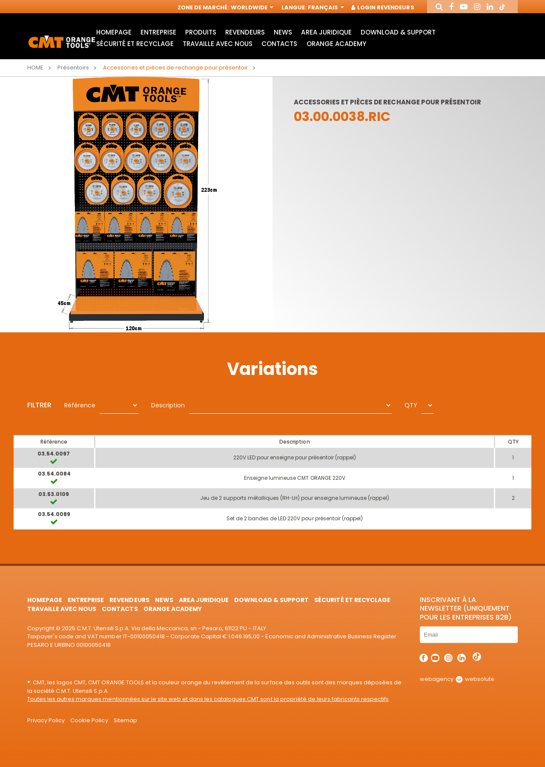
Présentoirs (73, 67)
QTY (410, 405)
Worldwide (251, 7)
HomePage (114, 32)
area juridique (326, 32)
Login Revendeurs (383, 7)
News (283, 32)
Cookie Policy (89, 720)
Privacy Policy (46, 720)
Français (325, 7)
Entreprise (158, 32)
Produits (200, 32)
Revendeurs (245, 32)
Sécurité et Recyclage (135, 43)
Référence (79, 405)
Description (168, 405)
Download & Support (398, 32)
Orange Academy (336, 43)
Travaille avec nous (217, 43)
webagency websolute (457, 679)
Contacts (279, 43)
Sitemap (125, 720)
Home (35, 67)
